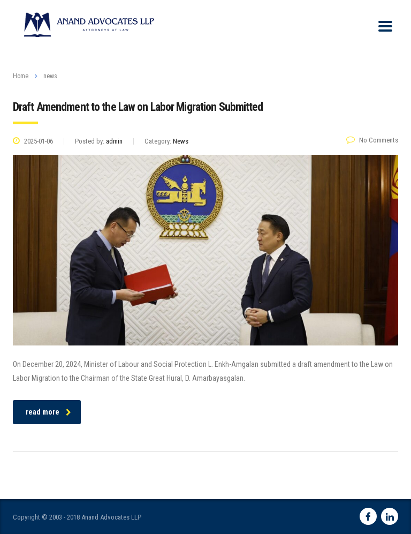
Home (20, 76)
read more (48, 412)
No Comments (372, 140)
